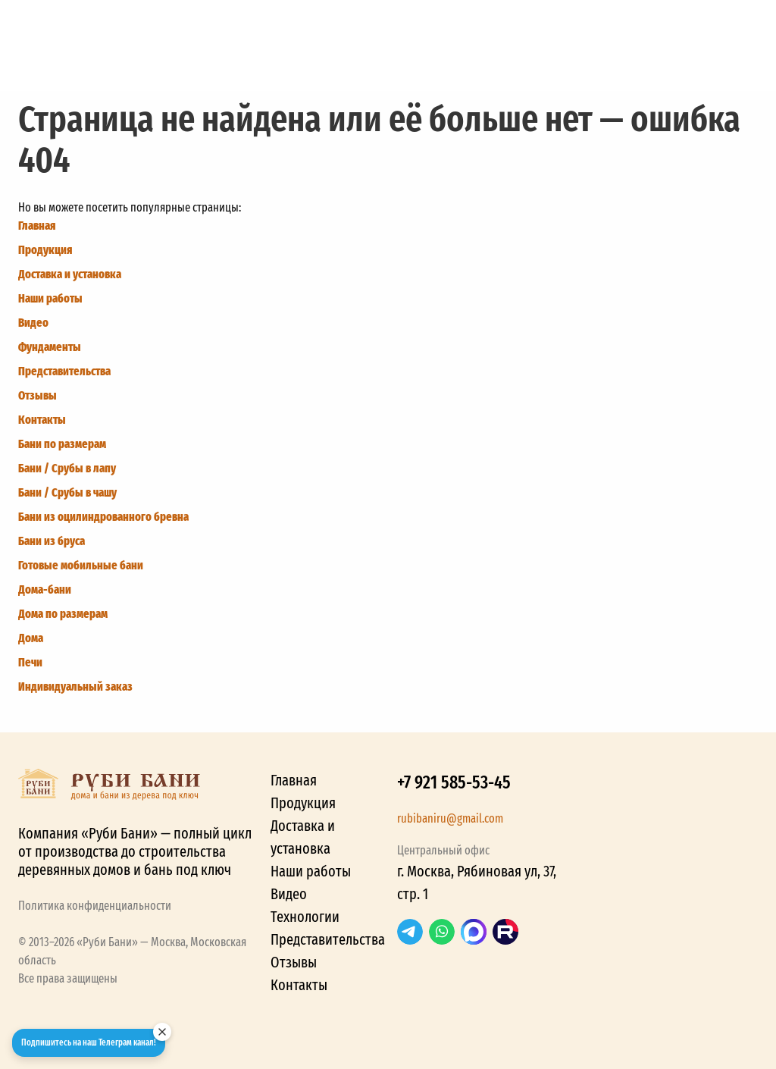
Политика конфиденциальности (94, 905)
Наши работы (50, 298)
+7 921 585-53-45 (454, 782)
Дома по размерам (63, 614)
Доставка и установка (69, 274)
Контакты (42, 419)
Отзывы (37, 395)
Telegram (410, 932)
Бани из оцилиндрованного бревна (103, 516)
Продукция (45, 250)
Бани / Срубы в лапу (67, 468)
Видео (33, 322)
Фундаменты (49, 347)
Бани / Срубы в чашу (67, 492)
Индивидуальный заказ (75, 686)
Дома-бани (44, 589)
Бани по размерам (62, 444)
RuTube (505, 932)
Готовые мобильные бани (80, 565)
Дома (30, 638)
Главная (36, 225)
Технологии (305, 917)
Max (474, 932)
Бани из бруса (51, 541)
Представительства (64, 371)
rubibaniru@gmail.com (450, 818)
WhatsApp (442, 932)
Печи (30, 662)
